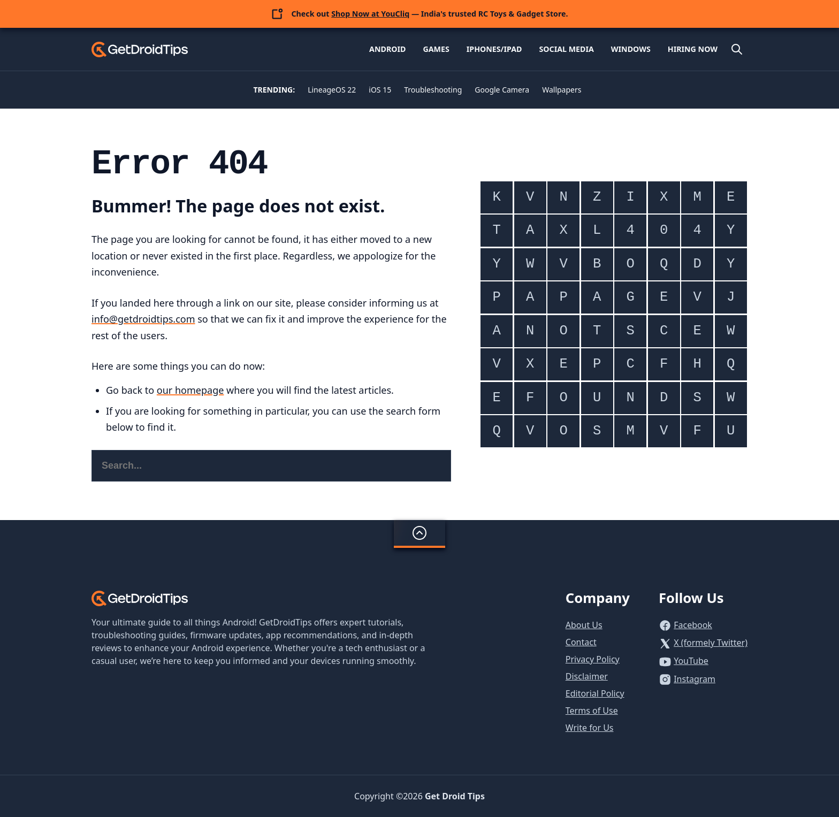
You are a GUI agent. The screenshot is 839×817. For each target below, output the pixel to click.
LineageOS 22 (332, 90)
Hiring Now (693, 49)
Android (387, 49)
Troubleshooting (433, 90)
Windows (631, 49)
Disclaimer (587, 676)
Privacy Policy (593, 659)
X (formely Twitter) (711, 642)
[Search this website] (271, 466)
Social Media (566, 49)
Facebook (693, 625)
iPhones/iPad (494, 49)
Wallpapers (561, 90)
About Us (584, 625)
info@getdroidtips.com (143, 318)
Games (436, 49)
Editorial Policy (595, 693)
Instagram (694, 679)
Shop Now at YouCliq (370, 14)
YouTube (691, 661)
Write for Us (590, 728)
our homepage (190, 390)
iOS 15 (380, 90)
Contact (581, 642)
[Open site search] (737, 49)
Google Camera (502, 90)
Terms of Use (592, 710)
